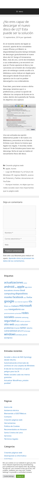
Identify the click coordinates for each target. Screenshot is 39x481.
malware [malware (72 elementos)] (15, 306)
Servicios (7, 436)
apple (8, 168)
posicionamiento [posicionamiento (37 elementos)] (9, 313)
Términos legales (11, 439)
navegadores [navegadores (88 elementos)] (14, 309)
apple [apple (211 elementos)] (20, 287)
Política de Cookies (12, 426)
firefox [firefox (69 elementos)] (29, 297)
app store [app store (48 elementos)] (28, 287)
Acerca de (8, 407)
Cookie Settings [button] (9, 476)
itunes (13, 168)
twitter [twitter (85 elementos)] (23, 327)
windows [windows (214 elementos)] (10, 334)
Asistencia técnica (11, 410)
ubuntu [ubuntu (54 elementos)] (29, 328)
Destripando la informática (15, 456)
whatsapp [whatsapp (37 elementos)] (27, 331)
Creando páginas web (15, 165)
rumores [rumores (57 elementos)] (18, 317)
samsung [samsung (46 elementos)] (25, 317)
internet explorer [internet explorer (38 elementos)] (22, 302)
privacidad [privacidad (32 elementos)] (18, 313)
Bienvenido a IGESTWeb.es (15, 413)
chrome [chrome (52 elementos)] (16, 290)
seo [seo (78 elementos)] (17, 321)
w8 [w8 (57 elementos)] (18, 331)
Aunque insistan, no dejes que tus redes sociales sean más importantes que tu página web (18, 187)
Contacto (8, 416)
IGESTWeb (8, 459)
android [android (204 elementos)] (9, 287)
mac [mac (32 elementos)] (9, 306)
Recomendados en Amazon (15, 429)
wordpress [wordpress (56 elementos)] (8, 338)
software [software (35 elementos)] (17, 325)
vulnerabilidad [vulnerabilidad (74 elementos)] (10, 330)
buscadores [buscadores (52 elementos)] (8, 290)
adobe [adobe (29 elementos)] (25, 283)
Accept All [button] (20, 476)
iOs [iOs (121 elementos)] (30, 301)
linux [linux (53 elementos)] (6, 306)
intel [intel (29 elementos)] (16, 302)
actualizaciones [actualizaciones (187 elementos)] (13, 282)
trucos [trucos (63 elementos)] (17, 328)
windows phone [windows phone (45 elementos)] (21, 335)
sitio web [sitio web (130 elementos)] (9, 324)
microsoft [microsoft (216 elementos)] (25, 306)
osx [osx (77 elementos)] (22, 309)
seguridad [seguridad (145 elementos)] (10, 320)
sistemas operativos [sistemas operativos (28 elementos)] (25, 321)
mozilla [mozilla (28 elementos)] (6, 309)
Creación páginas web (13, 420)
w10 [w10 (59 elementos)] (22, 331)
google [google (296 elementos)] (9, 301)
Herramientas (10, 423)
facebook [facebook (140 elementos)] (18, 297)
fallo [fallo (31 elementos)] (25, 297)
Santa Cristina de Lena (13, 432)
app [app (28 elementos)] (16, 287)
